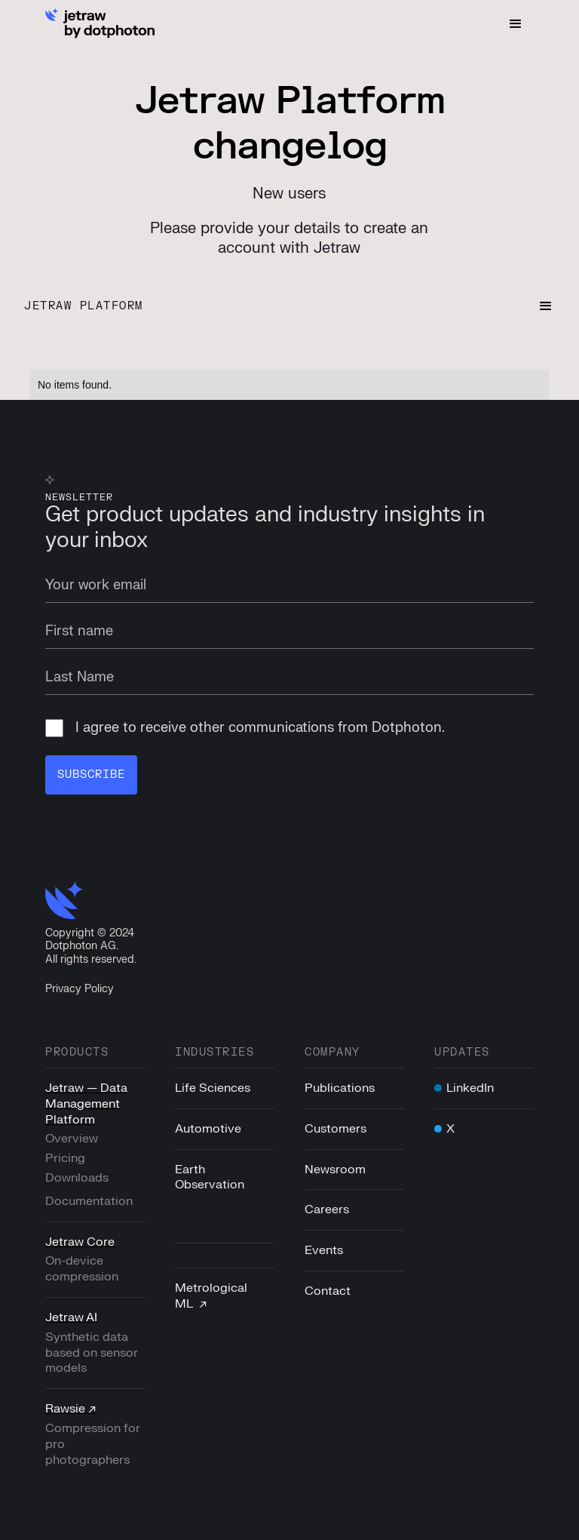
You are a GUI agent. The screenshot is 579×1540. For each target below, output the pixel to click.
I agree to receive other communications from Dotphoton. (245, 728)
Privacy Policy (79, 988)
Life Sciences (212, 1088)
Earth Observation (209, 1177)
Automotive (208, 1128)
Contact (328, 1291)
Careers (327, 1209)
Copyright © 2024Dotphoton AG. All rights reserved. (90, 946)
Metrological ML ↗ (211, 1295)
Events (324, 1250)
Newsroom (335, 1169)
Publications (340, 1088)
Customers (335, 1128)
